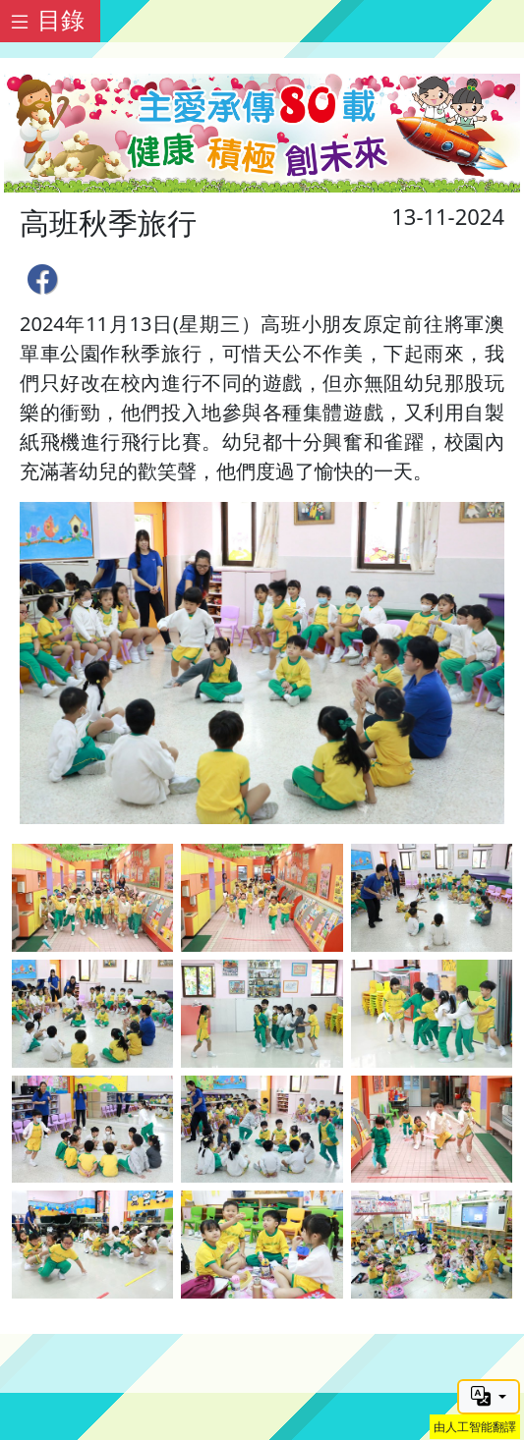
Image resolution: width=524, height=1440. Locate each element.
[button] (488, 1396)
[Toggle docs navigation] (50, 21)
